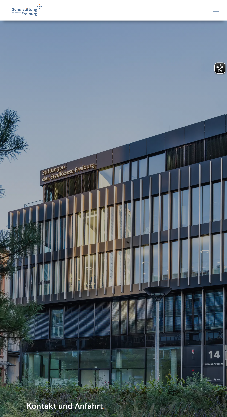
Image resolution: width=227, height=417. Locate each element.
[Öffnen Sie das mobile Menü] (216, 10)
